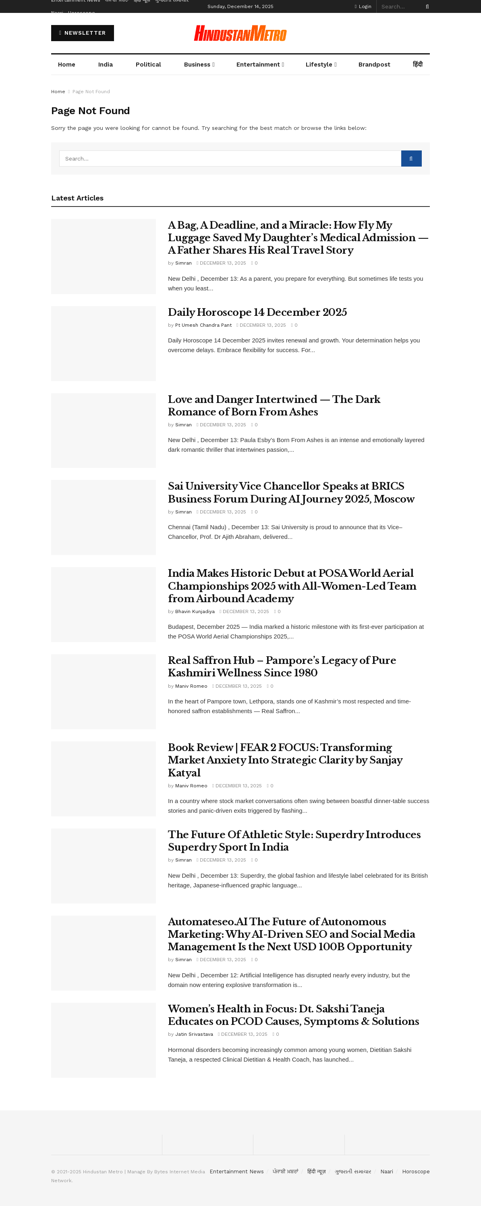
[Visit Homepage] (240, 33)
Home (66, 64)
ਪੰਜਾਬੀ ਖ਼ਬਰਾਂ (286, 1171)
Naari (57, 13)
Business (197, 64)
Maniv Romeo (191, 686)
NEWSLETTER (82, 33)
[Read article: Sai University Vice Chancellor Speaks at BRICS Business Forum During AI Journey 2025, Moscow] (103, 517)
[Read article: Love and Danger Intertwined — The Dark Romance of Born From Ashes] (103, 430)
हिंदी (418, 64)
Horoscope (81, 13)
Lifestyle (319, 64)
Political (148, 64)
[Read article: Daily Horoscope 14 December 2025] (103, 343)
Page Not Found (91, 91)
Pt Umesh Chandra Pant (203, 325)
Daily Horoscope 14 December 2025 (257, 312)
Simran (183, 263)
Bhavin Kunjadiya (195, 611)
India (105, 64)
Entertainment (258, 64)
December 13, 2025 (221, 263)
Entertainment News (236, 1171)
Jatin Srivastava (194, 1034)
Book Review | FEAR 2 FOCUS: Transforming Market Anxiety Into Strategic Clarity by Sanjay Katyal (285, 760)
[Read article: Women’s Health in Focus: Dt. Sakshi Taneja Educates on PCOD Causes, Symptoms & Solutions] (103, 1040)
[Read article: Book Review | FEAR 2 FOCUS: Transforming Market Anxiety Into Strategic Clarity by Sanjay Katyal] (103, 778)
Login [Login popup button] (363, 6)
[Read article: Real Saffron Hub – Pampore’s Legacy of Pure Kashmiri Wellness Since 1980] (103, 691)
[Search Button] (426, 6)
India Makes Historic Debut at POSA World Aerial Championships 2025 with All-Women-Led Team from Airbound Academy (292, 586)
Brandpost (374, 64)
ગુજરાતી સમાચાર (353, 1171)
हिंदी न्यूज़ (316, 1171)
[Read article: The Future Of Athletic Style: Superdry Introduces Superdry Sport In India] (103, 865)
